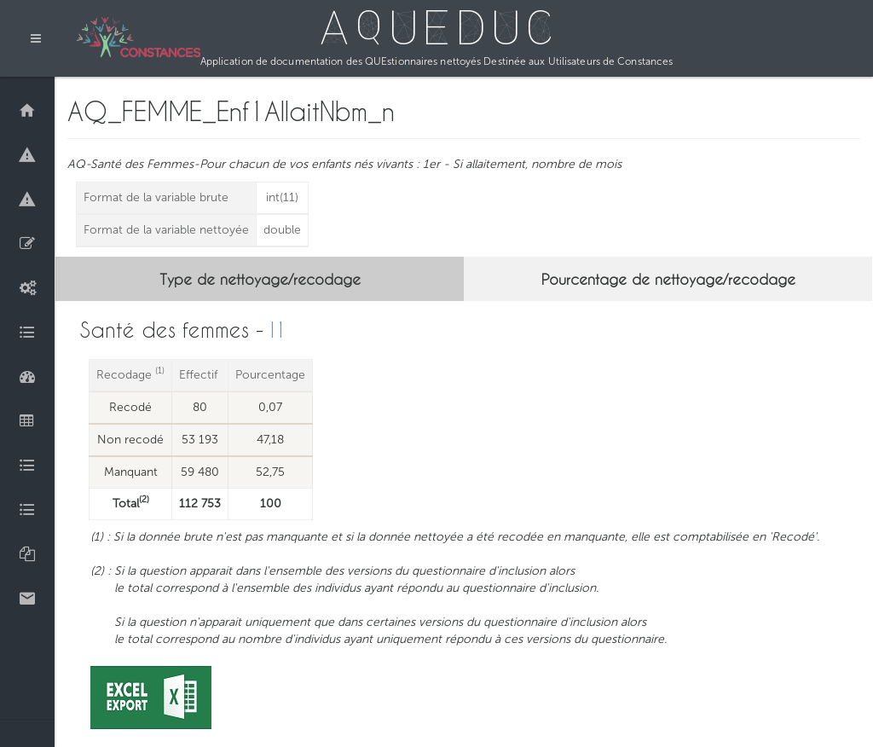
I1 (278, 329)
